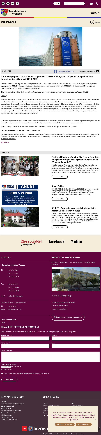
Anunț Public (58, 185)
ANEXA (6, 142)
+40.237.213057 (13, 273)
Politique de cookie (7, 416)
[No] (96, 419)
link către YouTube (76, 241)
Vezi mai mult (84, 424)
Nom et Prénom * (7, 335)
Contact (3, 401)
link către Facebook (57, 241)
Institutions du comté (7, 405)
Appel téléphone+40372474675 (97, 3)
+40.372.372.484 (13, 290)
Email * (54, 342)
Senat (73, 402)
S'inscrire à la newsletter (87, 71)
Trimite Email (91, 3)
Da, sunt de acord (65, 424)
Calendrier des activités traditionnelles (12, 403)
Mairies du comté (6, 407)
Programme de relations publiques (63, 301)
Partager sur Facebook (66, 71)
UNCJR (45, 402)
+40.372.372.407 (13, 276)
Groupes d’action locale (8, 412)
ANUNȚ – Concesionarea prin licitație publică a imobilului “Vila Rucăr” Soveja (74, 208)
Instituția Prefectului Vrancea (51, 405)
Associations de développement (11, 410)
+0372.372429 (12, 305)
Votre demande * (7, 350)
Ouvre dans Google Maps (62, 295)
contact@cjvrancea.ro (15, 295)
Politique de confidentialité (9, 419)
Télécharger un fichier (8, 364)
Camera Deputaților (77, 405)
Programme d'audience (59, 308)
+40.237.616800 (13, 269)
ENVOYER (9, 379)
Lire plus (59, 176)
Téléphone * (5, 342)
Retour (95, 21)
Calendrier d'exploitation (60, 305)
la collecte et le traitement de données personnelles (32, 373)
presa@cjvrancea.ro (14, 309)
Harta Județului (47, 414)
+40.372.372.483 (13, 287)
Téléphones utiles (6, 414)
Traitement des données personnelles (68, 316)
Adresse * (55, 335)
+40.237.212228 (13, 283)
